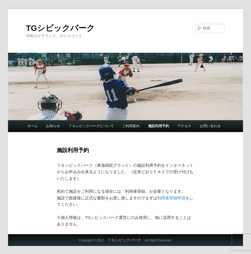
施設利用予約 (158, 126)
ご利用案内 (131, 126)
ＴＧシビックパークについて (91, 126)
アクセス (184, 126)
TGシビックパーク (60, 28)
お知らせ (53, 126)
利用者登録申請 (171, 198)
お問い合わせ (210, 126)
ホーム (32, 126)
